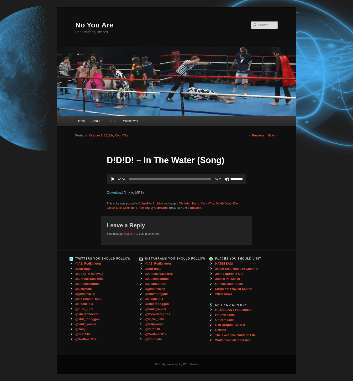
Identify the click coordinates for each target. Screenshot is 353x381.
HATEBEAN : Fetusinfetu (233, 310)
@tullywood (154, 324)
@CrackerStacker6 (89, 279)
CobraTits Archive (150, 203)
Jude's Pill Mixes (227, 279)
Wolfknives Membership (233, 340)
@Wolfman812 (86, 339)
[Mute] (226, 179)
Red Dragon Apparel (230, 325)
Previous (256, 135)
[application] (176, 179)
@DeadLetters (155, 284)
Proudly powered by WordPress (176, 364)
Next (273, 135)
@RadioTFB (84, 304)
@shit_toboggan (87, 319)
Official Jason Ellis (229, 284)
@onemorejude (156, 294)
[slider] (170, 179)
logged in (129, 233)
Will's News (223, 294)
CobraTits (121, 135)
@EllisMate (83, 289)
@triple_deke (154, 319)
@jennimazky (85, 294)
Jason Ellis (114, 207)
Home (81, 121)
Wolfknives (130, 121)
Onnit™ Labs (224, 320)
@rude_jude (84, 309)
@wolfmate (153, 339)
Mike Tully (130, 207)
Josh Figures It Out (229, 274)
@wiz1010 (82, 334)
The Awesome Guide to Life (235, 335)
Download (115, 192)
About (96, 121)
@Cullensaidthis (87, 284)
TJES (112, 121)
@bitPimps (83, 269)
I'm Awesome (225, 315)
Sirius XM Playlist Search (233, 289)
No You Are (94, 25)
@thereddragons (157, 314)
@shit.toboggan (157, 304)
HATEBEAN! (224, 263)
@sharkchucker (87, 314)
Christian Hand (189, 203)
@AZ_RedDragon (88, 263)
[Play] (113, 179)
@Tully (80, 329)
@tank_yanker (86, 324)
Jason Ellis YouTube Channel (236, 269)
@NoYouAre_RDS (88, 299)
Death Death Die (227, 203)
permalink (194, 207)
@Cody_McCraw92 (89, 274)
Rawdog (144, 207)
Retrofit (220, 330)
